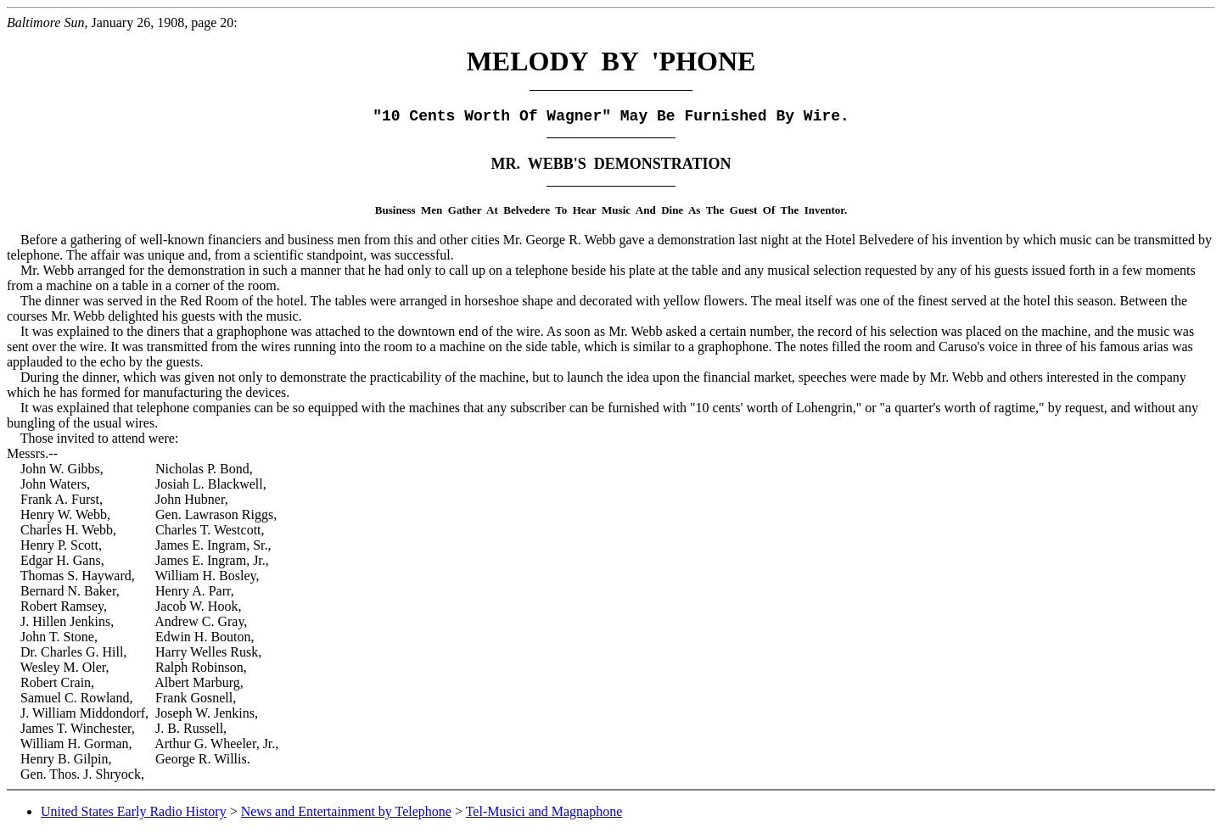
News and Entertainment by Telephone (346, 811)
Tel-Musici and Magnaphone (544, 811)
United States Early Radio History (134, 811)
